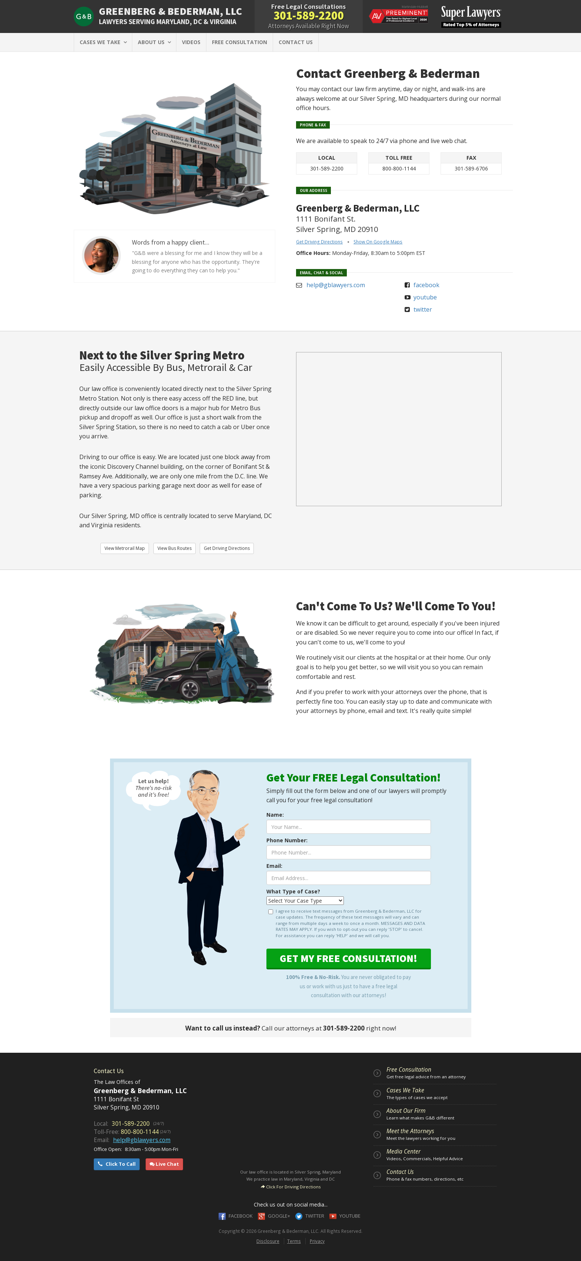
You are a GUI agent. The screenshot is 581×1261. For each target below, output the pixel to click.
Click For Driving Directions (291, 1186)
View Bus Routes (174, 548)
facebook (426, 285)
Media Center (403, 1151)
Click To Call (117, 1164)
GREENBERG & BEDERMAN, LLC (170, 11)
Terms (294, 1241)
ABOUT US (154, 42)
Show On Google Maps (377, 242)
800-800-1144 (399, 168)
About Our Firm (405, 1111)
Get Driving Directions (319, 242)
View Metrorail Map (124, 548)
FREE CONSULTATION (239, 42)
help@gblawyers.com (335, 285)
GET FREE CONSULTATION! (348, 958)
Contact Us (400, 1172)
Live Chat (164, 1164)
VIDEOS (191, 42)
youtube (425, 297)
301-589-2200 (308, 15)
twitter (423, 309)
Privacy (317, 1241)
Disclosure (267, 1241)
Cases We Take (405, 1090)
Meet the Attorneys (410, 1131)
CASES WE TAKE (103, 42)
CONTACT (296, 42)
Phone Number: (287, 840)
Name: (275, 814)
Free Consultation (408, 1069)
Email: (274, 865)
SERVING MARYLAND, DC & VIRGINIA (167, 21)
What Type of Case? (293, 891)
